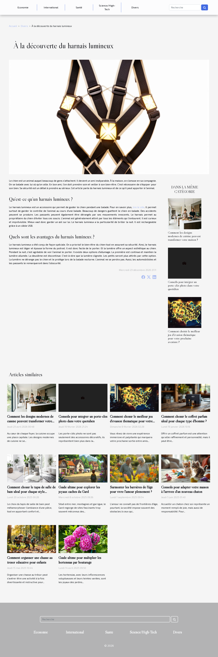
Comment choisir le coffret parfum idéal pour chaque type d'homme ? (184, 418)
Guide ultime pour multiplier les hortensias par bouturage (80, 560)
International (51, 7)
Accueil (13, 25)
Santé (79, 7)
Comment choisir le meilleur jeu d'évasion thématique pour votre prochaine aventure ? (184, 336)
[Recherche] (184, 7)
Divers (135, 7)
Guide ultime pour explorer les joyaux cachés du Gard (79, 489)
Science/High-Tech (107, 7)
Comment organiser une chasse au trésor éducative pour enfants (29, 560)
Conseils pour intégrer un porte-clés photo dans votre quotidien (183, 285)
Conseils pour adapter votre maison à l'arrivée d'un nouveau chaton (185, 489)
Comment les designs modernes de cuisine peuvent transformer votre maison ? (184, 236)
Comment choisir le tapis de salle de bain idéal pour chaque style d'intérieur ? (31, 492)
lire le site (138, 207)
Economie (22, 7)
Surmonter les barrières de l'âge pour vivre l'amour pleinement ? (131, 489)
